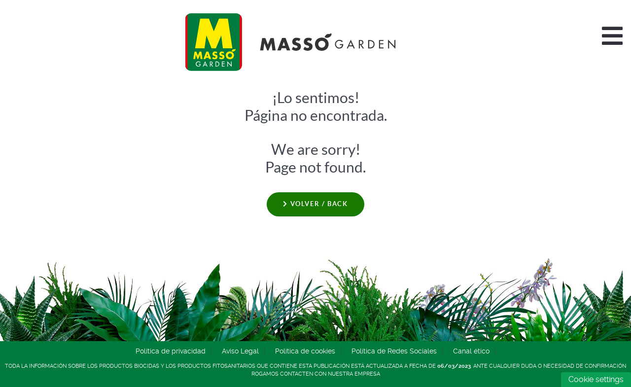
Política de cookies (305, 351)
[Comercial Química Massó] (294, 41)
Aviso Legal (240, 351)
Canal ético (471, 351)
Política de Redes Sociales (394, 351)
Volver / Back (315, 204)
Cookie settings (596, 379)
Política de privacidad (171, 351)
